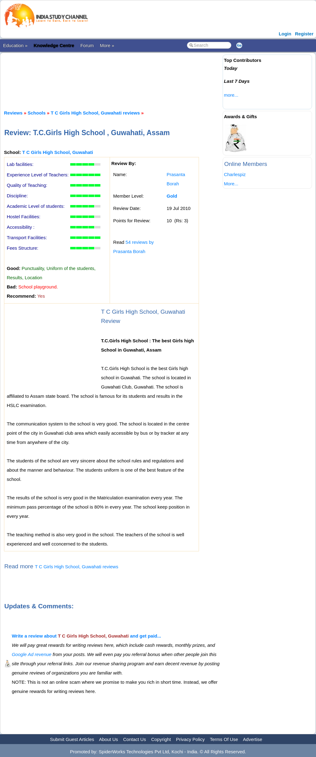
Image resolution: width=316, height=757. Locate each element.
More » (107, 45)
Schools (37, 112)
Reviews (13, 112)
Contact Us (134, 739)
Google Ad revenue (31, 654)
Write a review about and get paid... (86, 635)
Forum (87, 45)
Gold (172, 196)
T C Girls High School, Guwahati (57, 152)
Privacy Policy (190, 739)
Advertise (252, 739)
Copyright (161, 739)
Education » (15, 45)
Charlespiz (235, 174)
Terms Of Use (224, 739)
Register (304, 33)
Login (285, 33)
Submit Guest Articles (72, 739)
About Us (108, 739)
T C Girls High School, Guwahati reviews (95, 112)
